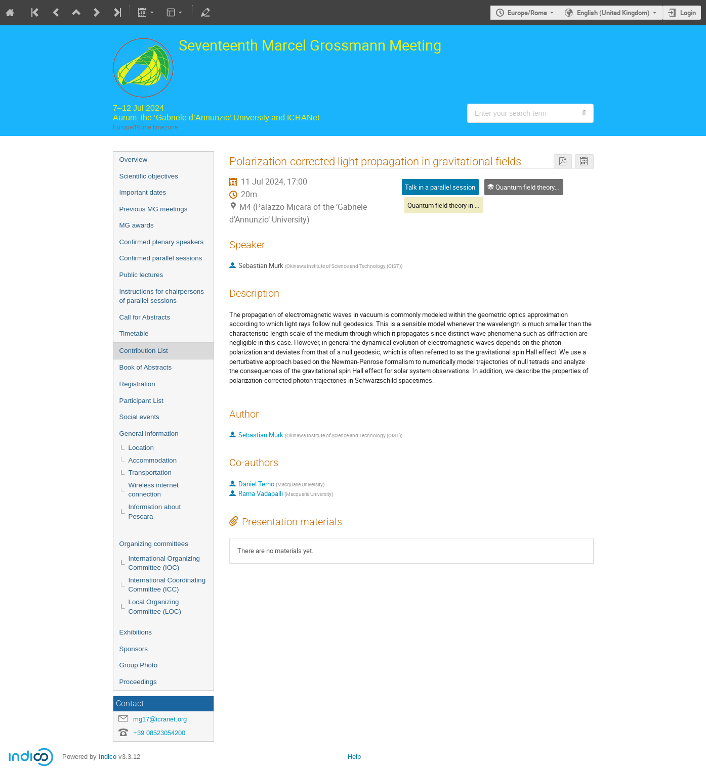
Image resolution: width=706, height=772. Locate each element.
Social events (139, 417)
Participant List (141, 400)
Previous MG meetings (153, 209)
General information (149, 433)
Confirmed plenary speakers (161, 242)
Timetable (134, 333)
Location (141, 447)
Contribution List (143, 350)
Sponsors (133, 649)
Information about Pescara (155, 511)
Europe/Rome (527, 12)
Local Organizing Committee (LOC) (155, 606)
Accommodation (153, 460)
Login (688, 12)
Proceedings (138, 682)
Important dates (143, 192)
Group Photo (138, 665)
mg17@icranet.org (160, 719)
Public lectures (141, 275)
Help (354, 756)
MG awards (136, 225)
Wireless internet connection (154, 489)
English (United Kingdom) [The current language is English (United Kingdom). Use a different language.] (613, 12)
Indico (107, 756)
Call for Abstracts (145, 317)
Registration (137, 384)
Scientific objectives (148, 176)
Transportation (150, 472)
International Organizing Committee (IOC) (164, 563)
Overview (133, 159)
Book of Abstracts (145, 367)
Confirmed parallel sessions (160, 258)
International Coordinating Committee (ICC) (167, 585)
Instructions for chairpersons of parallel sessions (161, 296)
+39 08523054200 (159, 733)
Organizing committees (153, 544)
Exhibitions (135, 632)
